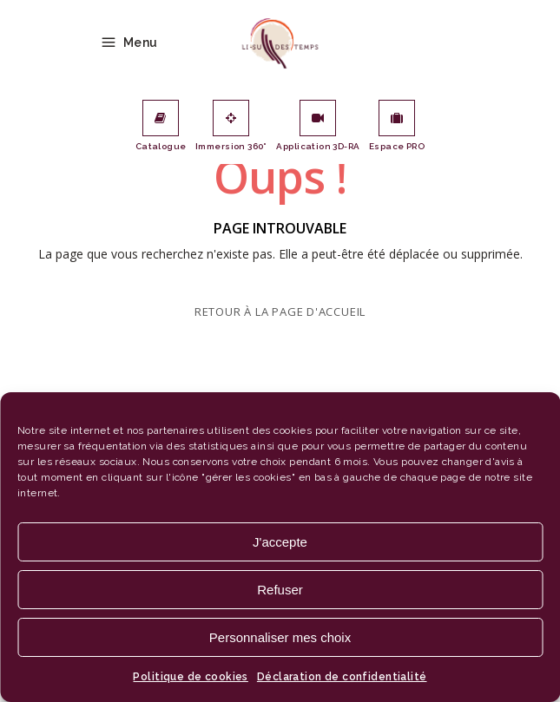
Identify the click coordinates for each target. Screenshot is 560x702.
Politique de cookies (190, 677)
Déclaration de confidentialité (342, 677)
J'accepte (280, 542)
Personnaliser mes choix (280, 637)
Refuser (280, 589)
